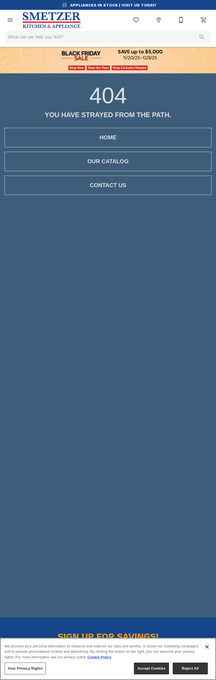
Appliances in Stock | (108, 5)
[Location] (158, 20)
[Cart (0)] (203, 20)
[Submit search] (202, 37)
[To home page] (51, 20)
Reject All (190, 668)
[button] (10, 20)
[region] (108, 659)
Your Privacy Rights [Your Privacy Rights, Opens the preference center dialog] (25, 668)
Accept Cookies (151, 668)
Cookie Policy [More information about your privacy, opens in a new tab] (99, 657)
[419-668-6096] (181, 20)
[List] (136, 20)
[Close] (207, 647)
